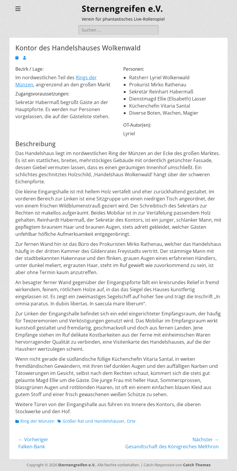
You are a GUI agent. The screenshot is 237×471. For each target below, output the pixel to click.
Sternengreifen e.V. (122, 9)
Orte (131, 421)
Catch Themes (196, 464)
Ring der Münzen (37, 421)
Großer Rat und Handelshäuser (93, 421)
